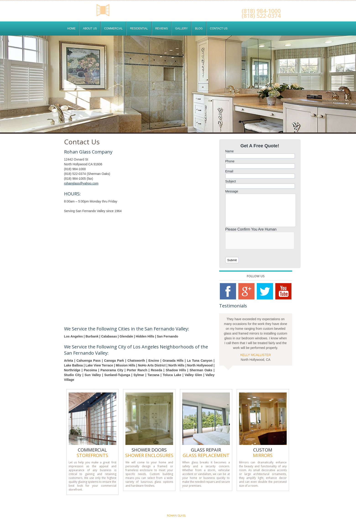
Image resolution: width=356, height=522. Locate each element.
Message (231, 191)
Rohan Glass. (176, 515)
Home (72, 28)
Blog (199, 28)
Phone (229, 161)
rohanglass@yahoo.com (81, 183)
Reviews (161, 28)
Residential (139, 28)
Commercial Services (159, 505)
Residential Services (194, 505)
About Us (90, 28)
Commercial (113, 28)
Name (229, 151)
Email (229, 171)
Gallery (181, 28)
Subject (230, 181)
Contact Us (219, 28)
